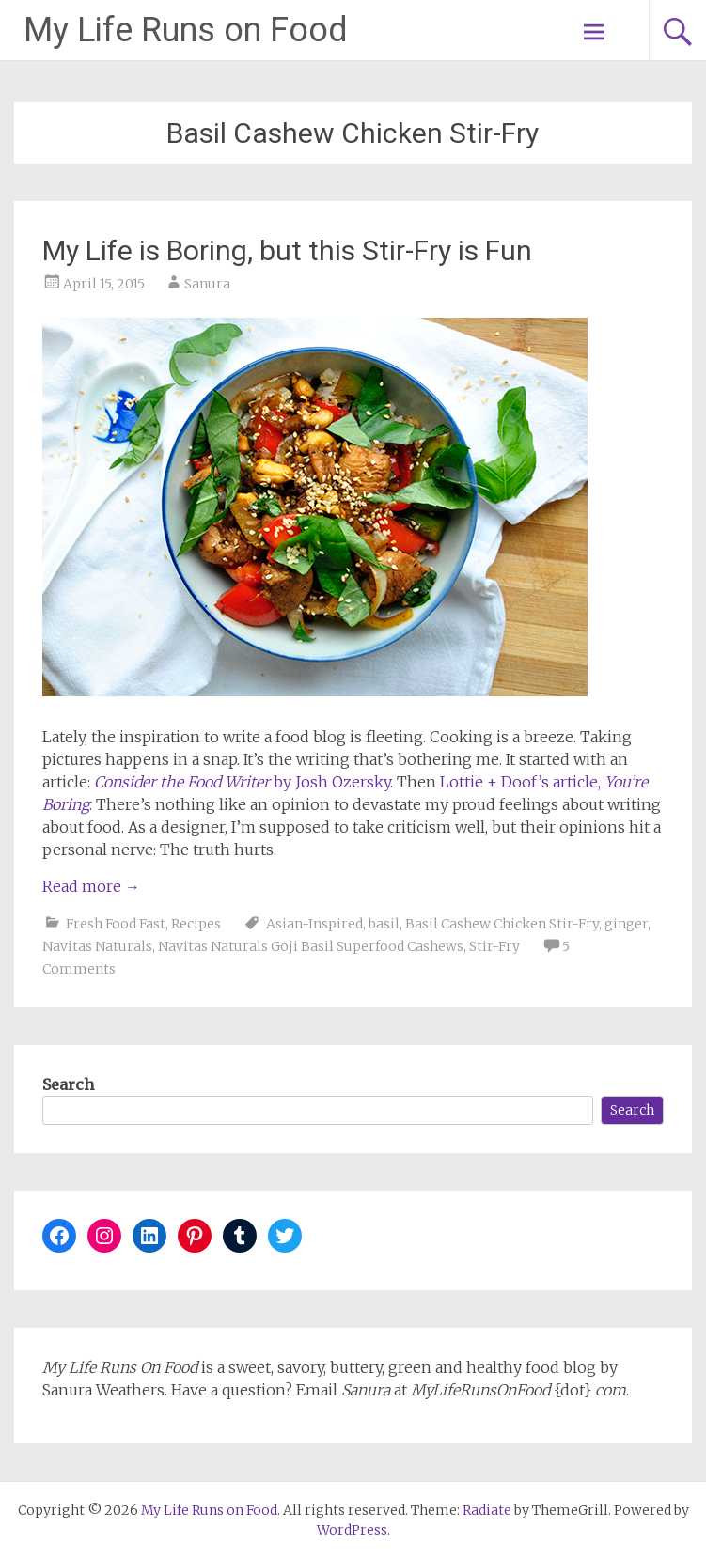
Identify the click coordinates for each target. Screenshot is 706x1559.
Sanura (207, 283)
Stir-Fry (494, 946)
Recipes (196, 923)
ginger (626, 923)
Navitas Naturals (97, 946)
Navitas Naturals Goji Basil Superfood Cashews (310, 946)
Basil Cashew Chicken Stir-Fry (502, 923)
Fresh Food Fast (115, 923)
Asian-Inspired (314, 923)
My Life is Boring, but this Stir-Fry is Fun (287, 250)
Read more (91, 886)
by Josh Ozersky (242, 781)
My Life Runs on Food (186, 30)
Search (68, 1084)
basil (384, 923)
